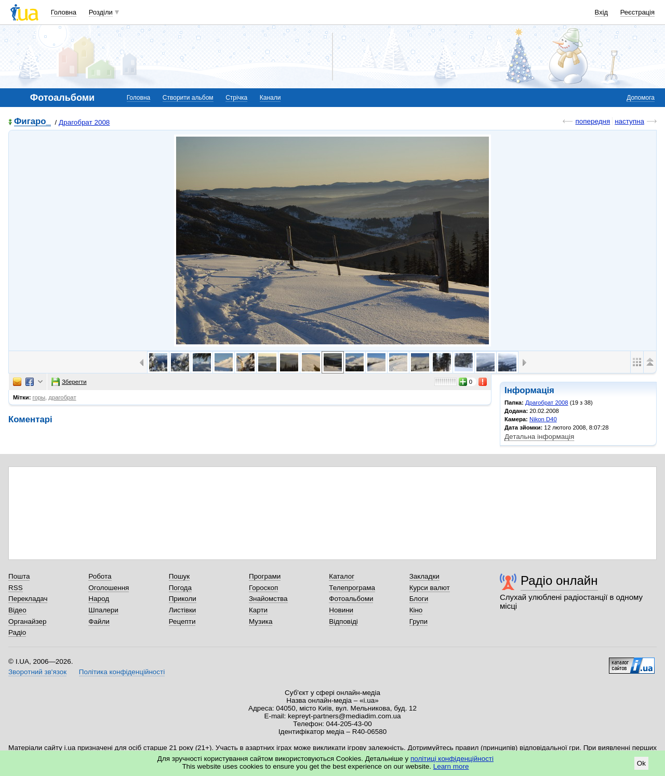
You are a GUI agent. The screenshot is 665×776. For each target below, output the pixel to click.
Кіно (416, 610)
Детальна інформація (539, 436)
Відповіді (343, 621)
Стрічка (236, 97)
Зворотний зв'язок (37, 672)
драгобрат (62, 397)
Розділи (101, 12)
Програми (265, 576)
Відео (17, 610)
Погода (180, 588)
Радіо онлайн (559, 580)
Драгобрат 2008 (84, 122)
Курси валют (429, 588)
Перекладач (27, 599)
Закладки (424, 576)
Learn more (451, 766)
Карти (258, 610)
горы (39, 397)
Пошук (179, 576)
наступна (629, 121)
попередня (592, 121)
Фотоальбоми (351, 599)
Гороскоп (263, 588)
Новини (341, 610)
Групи (418, 621)
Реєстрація (637, 12)
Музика (260, 621)
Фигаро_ (32, 121)
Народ (98, 599)
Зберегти (69, 382)
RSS (15, 588)
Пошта (19, 576)
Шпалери (103, 610)
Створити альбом (188, 97)
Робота (99, 576)
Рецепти (182, 621)
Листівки (182, 610)
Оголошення (108, 588)
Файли (99, 621)
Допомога (641, 97)
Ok (641, 763)
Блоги (419, 599)
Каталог (341, 576)
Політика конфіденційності (122, 672)
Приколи (182, 599)
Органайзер (27, 621)
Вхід (601, 12)
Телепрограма (352, 588)
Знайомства (268, 599)
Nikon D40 (543, 419)
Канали (270, 97)
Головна (63, 12)
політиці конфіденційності (452, 758)
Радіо (17, 632)
